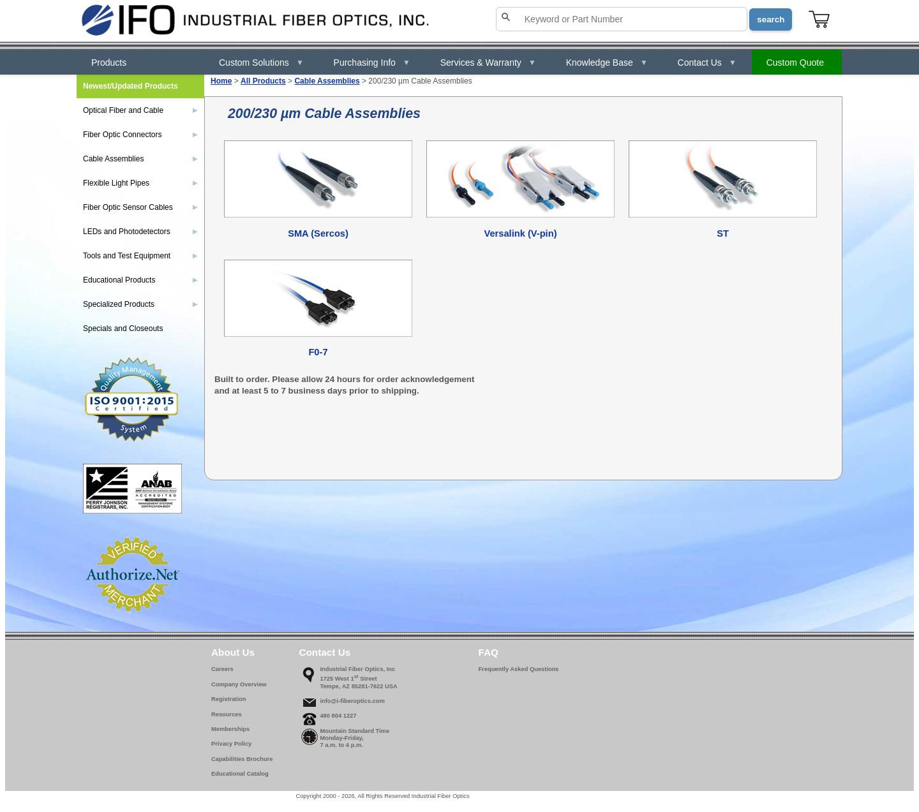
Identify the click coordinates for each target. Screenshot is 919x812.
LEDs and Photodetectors (140, 231)
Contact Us (707, 62)
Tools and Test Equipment (140, 255)
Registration (228, 699)
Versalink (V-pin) (520, 233)
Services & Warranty (488, 62)
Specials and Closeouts (123, 328)
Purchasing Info (372, 62)
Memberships (230, 729)
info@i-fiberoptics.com (352, 701)
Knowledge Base (607, 62)
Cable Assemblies (326, 81)
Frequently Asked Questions (518, 669)
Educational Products (140, 280)
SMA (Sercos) (318, 233)
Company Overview (239, 684)
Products (108, 62)
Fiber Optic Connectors (140, 134)
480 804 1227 (338, 715)
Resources (226, 714)
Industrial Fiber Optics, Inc (357, 669)
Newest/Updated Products (130, 86)
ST (723, 233)
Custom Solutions (261, 62)
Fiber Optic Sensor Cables (140, 207)
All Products (263, 81)
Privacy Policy (231, 744)
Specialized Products (140, 304)
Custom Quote (795, 62)
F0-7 (317, 352)
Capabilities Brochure (242, 759)
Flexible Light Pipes (140, 183)
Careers (222, 669)
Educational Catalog (240, 774)
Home (221, 81)
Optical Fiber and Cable (140, 110)
